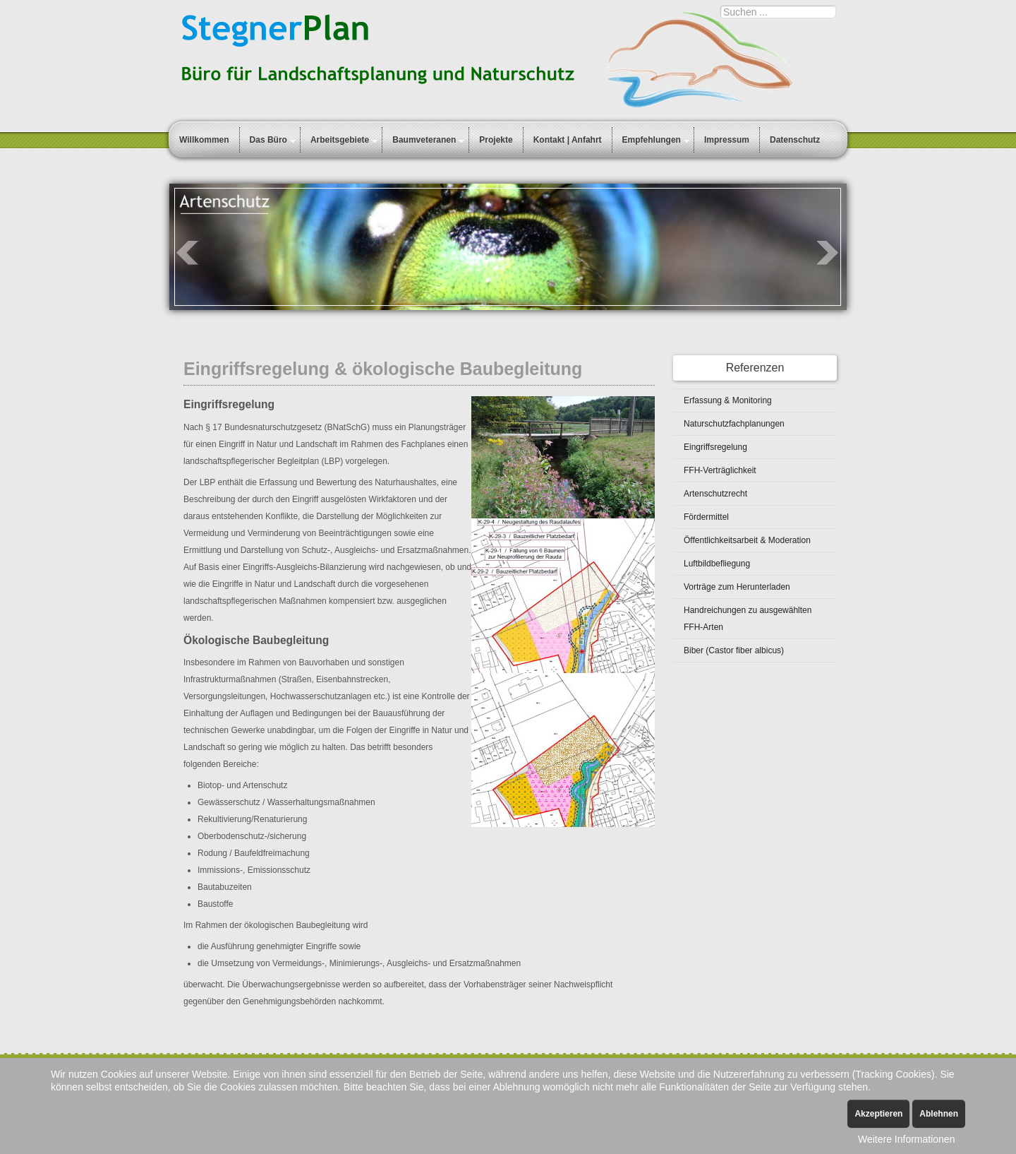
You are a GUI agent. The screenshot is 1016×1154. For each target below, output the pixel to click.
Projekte (495, 140)
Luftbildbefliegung (717, 564)
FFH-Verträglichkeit (720, 470)
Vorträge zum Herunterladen (737, 587)
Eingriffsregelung (715, 447)
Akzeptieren (878, 1114)
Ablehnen (938, 1114)
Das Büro (268, 140)
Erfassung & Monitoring (728, 400)
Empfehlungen (651, 140)
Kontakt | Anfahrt (567, 140)
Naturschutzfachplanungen (734, 424)
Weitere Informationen (906, 1139)
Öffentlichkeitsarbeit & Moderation (747, 540)
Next (828, 253)
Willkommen (204, 140)
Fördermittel (706, 517)
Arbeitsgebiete (339, 140)
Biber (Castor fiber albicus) (734, 650)
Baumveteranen (424, 140)
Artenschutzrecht (715, 494)
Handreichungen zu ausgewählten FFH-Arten (747, 618)
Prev (187, 253)
